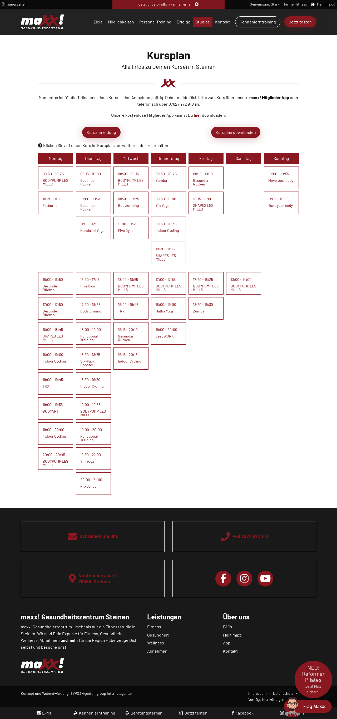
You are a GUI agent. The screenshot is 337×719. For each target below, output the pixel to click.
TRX (46, 386)
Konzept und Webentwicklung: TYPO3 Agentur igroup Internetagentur (76, 693)
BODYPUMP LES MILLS (55, 182)
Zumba (161, 180)
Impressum (257, 693)
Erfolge (183, 21)
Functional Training (89, 338)
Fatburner (51, 205)
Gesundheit (158, 634)
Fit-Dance (88, 486)
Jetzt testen (300, 21)
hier (197, 115)
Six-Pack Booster (87, 363)
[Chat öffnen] (308, 706)
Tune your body (280, 205)
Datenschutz (283, 693)
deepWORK (165, 336)
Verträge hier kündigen (266, 699)
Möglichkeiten (121, 21)
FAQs (227, 626)
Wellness (155, 642)
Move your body (280, 180)
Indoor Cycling (167, 230)
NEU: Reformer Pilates (313, 679)
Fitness (154, 626)
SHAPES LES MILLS (166, 257)
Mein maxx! (233, 634)
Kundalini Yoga (92, 230)
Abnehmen (157, 650)
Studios (203, 21)
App (226, 642)
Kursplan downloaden (236, 132)
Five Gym (125, 230)
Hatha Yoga (165, 311)
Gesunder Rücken (88, 182)
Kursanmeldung (101, 132)
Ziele (98, 21)
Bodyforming (128, 205)
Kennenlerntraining (258, 21)
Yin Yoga (162, 205)
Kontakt (222, 21)
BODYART (50, 411)
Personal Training (155, 21)
